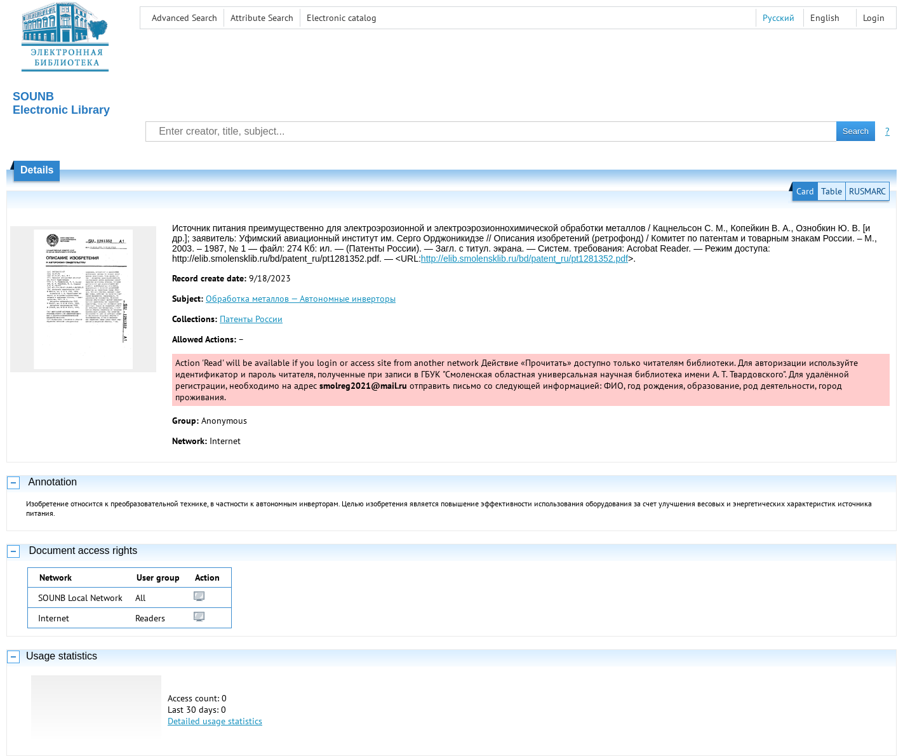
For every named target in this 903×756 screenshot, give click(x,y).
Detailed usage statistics (215, 721)
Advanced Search (184, 18)
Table (831, 191)
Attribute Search (262, 18)
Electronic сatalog (342, 18)
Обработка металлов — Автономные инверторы (301, 298)
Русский (778, 18)
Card (805, 191)
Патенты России (251, 319)
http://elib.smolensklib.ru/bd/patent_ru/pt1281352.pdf (524, 258)
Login (874, 18)
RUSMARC (867, 191)
